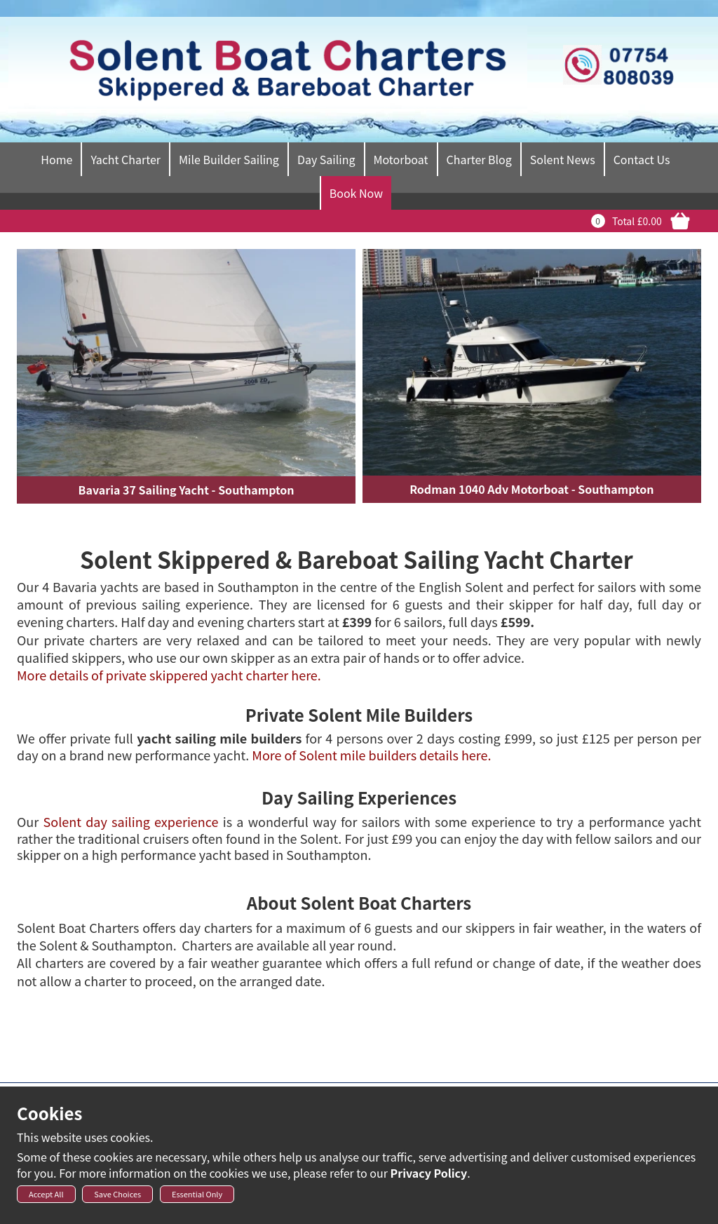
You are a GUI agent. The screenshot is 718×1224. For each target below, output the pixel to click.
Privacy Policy (429, 1177)
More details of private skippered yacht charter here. (169, 675)
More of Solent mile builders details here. (371, 755)
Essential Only (197, 1198)
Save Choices (117, 1198)
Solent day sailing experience (131, 821)
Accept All (46, 1198)
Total (623, 221)
